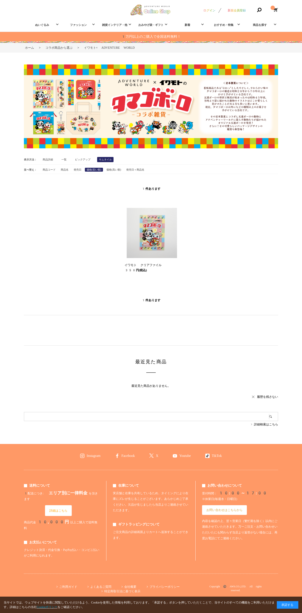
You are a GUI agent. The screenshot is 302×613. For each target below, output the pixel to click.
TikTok (217, 456)
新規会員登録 (237, 10)
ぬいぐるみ (42, 25)
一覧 (64, 159)
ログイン (209, 10)
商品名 (64, 169)
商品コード (49, 169)
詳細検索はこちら (266, 424)
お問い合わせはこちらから (224, 510)
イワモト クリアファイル (143, 265)
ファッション (78, 25)
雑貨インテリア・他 (114, 25)
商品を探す (260, 25)
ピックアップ (82, 159)
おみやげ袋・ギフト (150, 25)
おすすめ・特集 (224, 25)
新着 (187, 25)
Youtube (185, 456)
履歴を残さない (267, 396)
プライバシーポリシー (164, 586)
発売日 (77, 169)
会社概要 (130, 586)
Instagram (93, 456)
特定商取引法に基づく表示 (122, 591)
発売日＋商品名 (135, 169)
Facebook (128, 456)
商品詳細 (48, 159)
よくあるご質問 (100, 586)
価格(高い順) (113, 169)
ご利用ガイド (68, 586)
